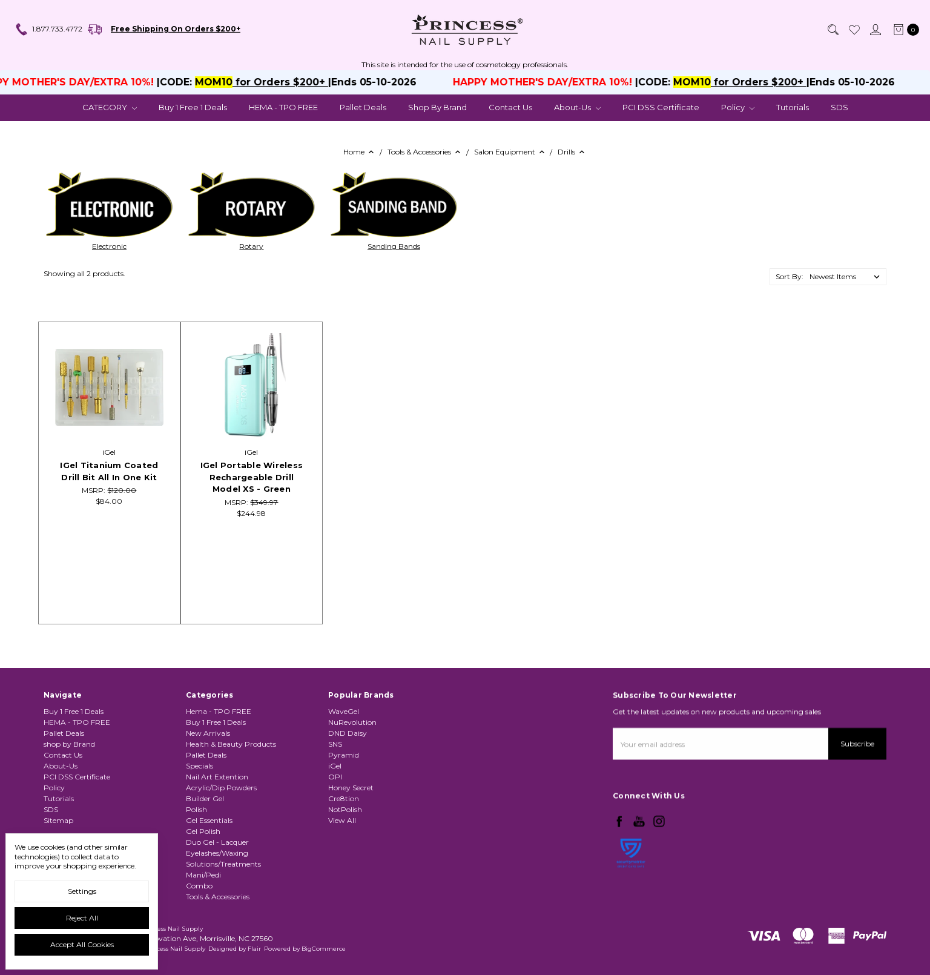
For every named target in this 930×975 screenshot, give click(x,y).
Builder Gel (205, 845)
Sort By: (789, 276)
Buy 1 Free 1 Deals (193, 107)
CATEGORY (109, 107)
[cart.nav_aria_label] (903, 29)
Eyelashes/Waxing (217, 900)
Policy (737, 107)
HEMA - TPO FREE (283, 107)
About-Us (577, 107)
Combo (199, 932)
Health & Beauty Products (231, 791)
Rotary (251, 246)
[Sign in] (875, 29)
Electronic (109, 246)
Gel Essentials (209, 867)
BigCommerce (324, 949)
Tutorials (792, 107)
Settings (82, 891)
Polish (196, 856)
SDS (839, 107)
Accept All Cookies (82, 944)
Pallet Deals (363, 107)
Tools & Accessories (217, 943)
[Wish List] (853, 29)
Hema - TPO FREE (218, 758)
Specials (199, 813)
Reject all (82, 917)
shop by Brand (437, 107)
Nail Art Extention (217, 823)
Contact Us (510, 107)
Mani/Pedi (203, 922)
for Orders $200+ (287, 82)
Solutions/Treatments (223, 911)
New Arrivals (208, 780)
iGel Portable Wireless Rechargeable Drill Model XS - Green (251, 477)
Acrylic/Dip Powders (221, 834)
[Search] (832, 29)
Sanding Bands (394, 246)
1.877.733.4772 (48, 29)
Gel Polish (203, 878)
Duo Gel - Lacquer (217, 889)
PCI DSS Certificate (660, 107)
